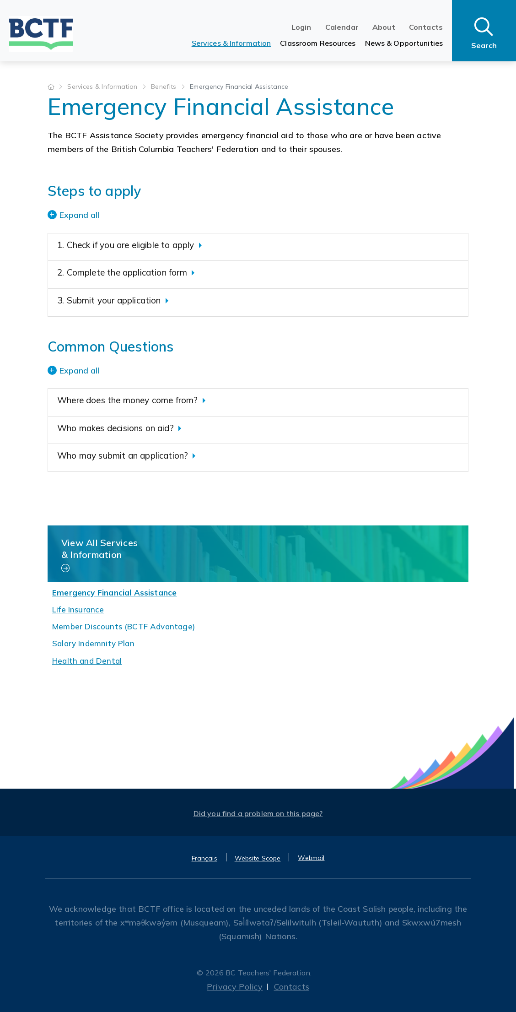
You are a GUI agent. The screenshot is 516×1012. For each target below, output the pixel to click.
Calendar (342, 27)
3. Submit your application (109, 300)
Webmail (311, 858)
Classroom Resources (317, 43)
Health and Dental (87, 661)
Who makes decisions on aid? (115, 427)
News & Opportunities (404, 43)
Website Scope (258, 858)
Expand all (79, 215)
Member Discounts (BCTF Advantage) (123, 626)
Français (204, 858)
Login (301, 27)
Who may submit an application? (122, 455)
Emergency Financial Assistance (114, 592)
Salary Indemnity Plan (93, 643)
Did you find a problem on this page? (258, 813)
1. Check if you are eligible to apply (125, 244)
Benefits (164, 86)
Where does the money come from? (127, 400)
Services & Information (231, 43)
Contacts (426, 27)
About (383, 27)
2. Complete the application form (122, 272)
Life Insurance (78, 609)
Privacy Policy (235, 986)
